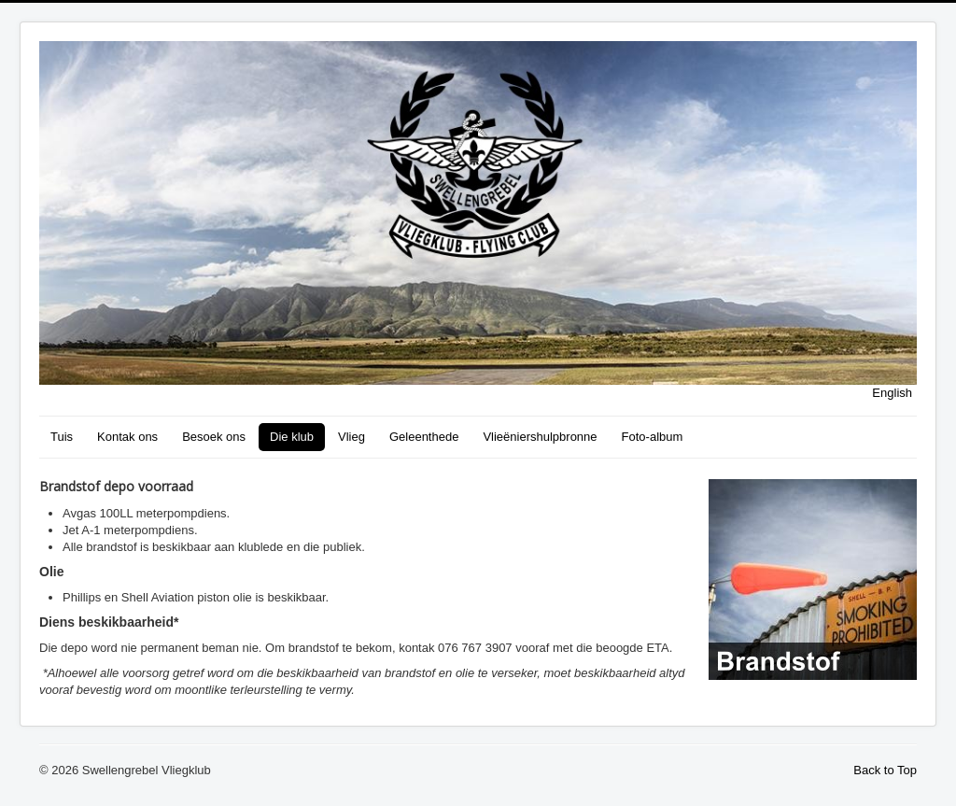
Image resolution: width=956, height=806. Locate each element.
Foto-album (652, 437)
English (892, 393)
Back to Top (885, 770)
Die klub (292, 437)
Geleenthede (423, 437)
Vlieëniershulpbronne (540, 437)
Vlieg (351, 437)
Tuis (61, 437)
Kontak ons (127, 437)
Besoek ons (214, 437)
